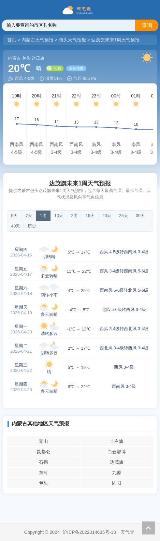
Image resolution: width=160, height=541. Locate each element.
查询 (147, 25)
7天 (28, 215)
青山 (43, 441)
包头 (43, 483)
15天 (89, 215)
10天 (58, 215)
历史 (32, 226)
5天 (14, 215)
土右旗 (117, 441)
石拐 (43, 462)
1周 (43, 215)
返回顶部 (148, 527)
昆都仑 (43, 451)
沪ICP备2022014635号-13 (89, 532)
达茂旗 (117, 462)
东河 (43, 472)
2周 (74, 215)
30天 (140, 215)
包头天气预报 (72, 39)
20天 (106, 215)
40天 (15, 226)
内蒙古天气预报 (37, 39)
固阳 (116, 483)
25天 (123, 215)
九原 (116, 472)
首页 (12, 39)
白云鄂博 (117, 451)
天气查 (127, 532)
